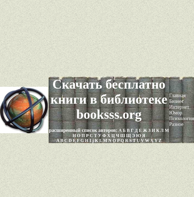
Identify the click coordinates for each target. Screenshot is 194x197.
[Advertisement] (97, 38)
